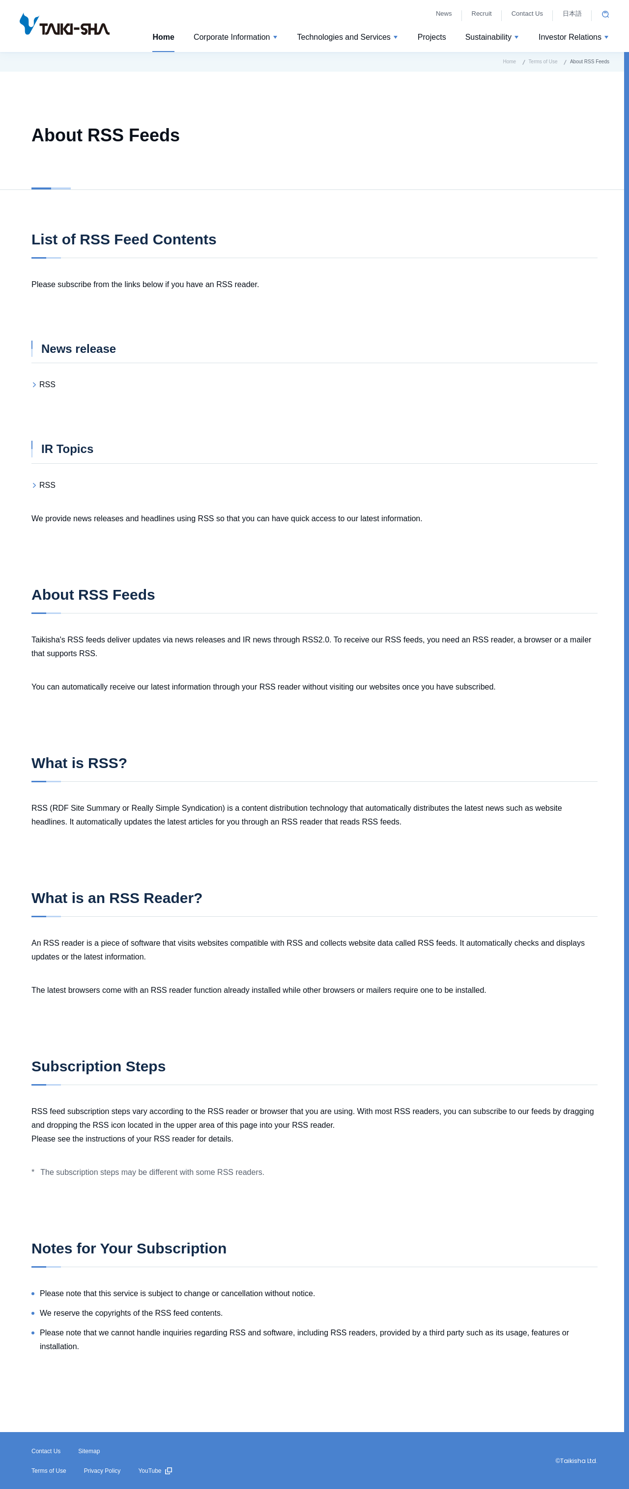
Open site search (605, 14)
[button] (236, 38)
